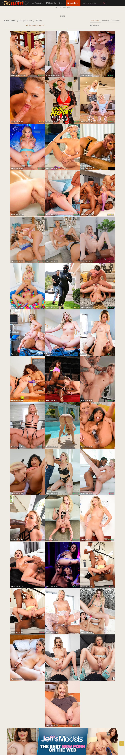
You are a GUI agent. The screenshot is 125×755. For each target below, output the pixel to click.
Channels (51, 3)
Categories (37, 3)
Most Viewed (116, 20)
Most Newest (95, 20)
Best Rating (105, 20)
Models (71, 3)
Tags (61, 3)
